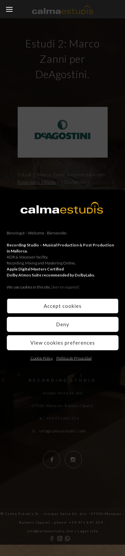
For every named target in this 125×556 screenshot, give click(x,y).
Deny (62, 324)
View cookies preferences (62, 343)
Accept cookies (63, 306)
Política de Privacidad (74, 357)
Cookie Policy (41, 357)
